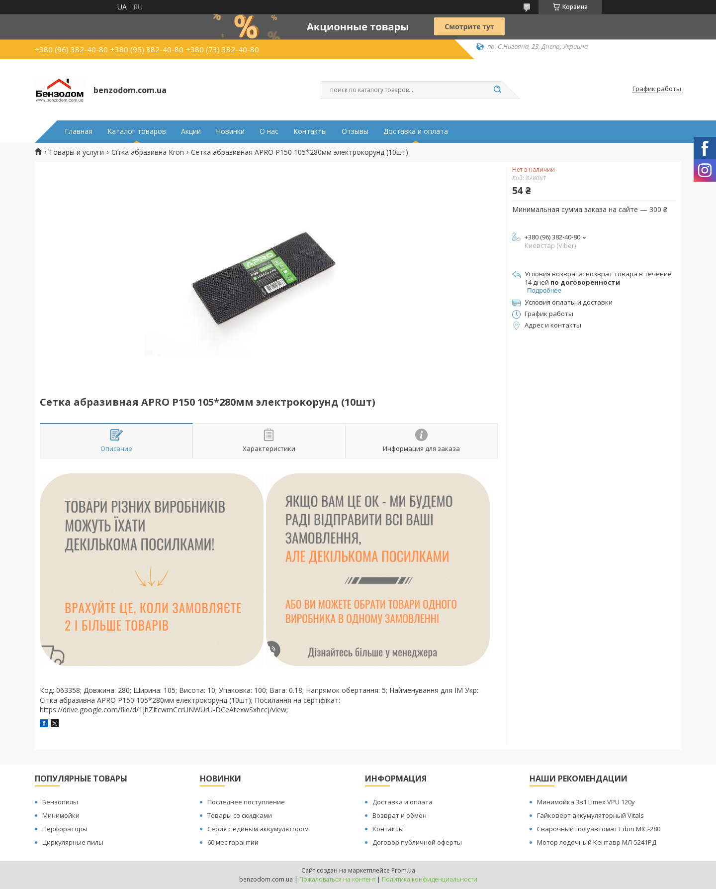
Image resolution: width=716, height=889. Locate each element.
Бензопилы (60, 801)
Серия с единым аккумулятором (258, 828)
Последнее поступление (246, 801)
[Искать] (497, 90)
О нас (269, 131)
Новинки (230, 131)
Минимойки (61, 815)
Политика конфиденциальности (429, 879)
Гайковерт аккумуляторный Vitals (590, 815)
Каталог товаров (136, 131)
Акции (191, 131)
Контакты (310, 131)
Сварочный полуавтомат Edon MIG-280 (598, 828)
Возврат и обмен (399, 815)
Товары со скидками (239, 815)
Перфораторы (65, 828)
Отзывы (355, 131)
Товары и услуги (76, 152)
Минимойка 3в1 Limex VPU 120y (586, 801)
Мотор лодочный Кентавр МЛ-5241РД (596, 842)
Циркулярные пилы (72, 842)
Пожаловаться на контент (337, 879)
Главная (78, 131)
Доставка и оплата (415, 131)
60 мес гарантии (233, 842)
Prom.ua (403, 870)
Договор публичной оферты (417, 842)
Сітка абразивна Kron (147, 152)
